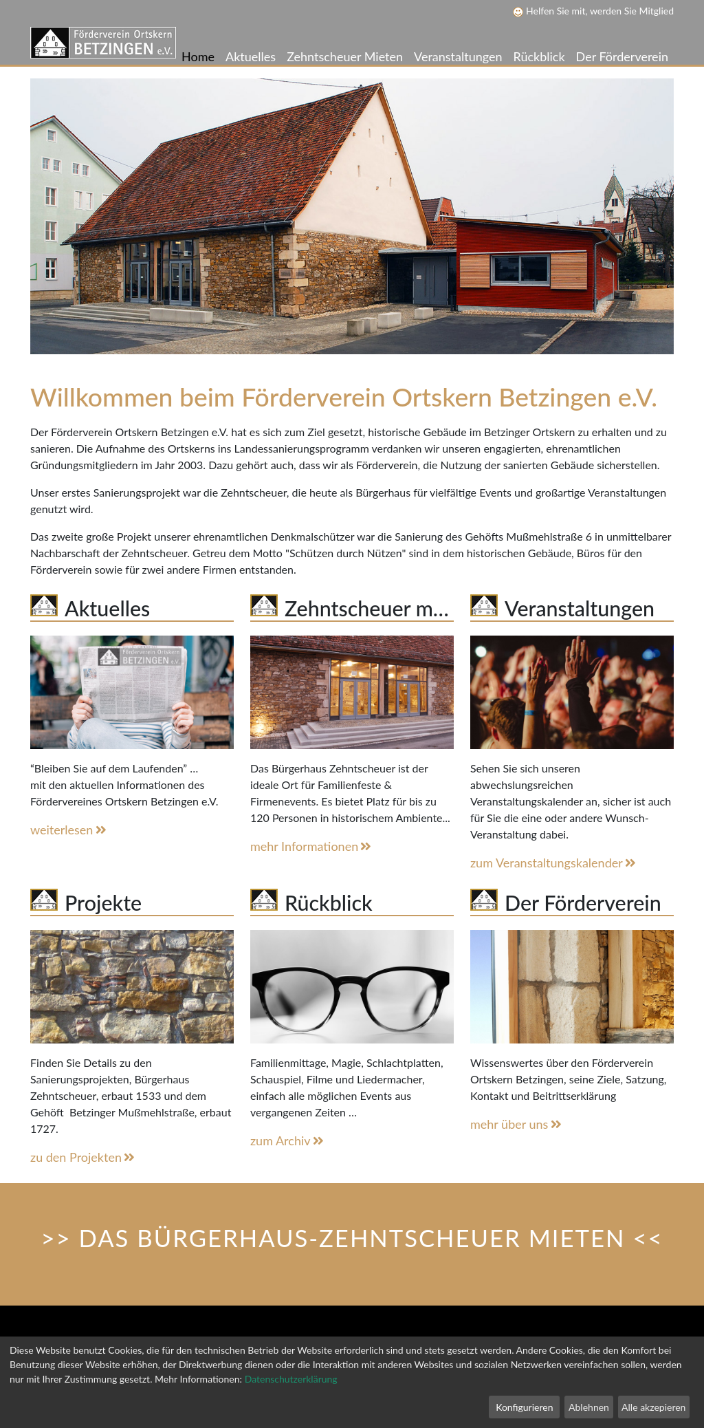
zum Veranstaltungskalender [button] (554, 862)
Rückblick (539, 56)
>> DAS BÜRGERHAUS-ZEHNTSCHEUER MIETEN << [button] (352, 1238)
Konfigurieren (524, 1407)
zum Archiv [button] (288, 1140)
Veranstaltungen (458, 56)
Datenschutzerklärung (291, 1379)
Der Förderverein (622, 56)
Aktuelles (251, 56)
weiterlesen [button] (69, 829)
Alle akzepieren (653, 1407)
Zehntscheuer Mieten (345, 56)
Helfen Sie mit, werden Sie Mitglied (593, 11)
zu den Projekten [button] (83, 1157)
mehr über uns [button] (517, 1124)
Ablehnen (589, 1407)
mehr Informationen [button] (312, 846)
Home (198, 56)
